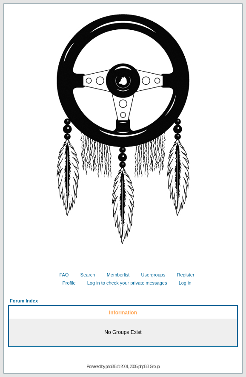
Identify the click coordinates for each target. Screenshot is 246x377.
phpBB (111, 366)
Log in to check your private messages (124, 282)
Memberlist (115, 274)
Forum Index (24, 300)
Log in (182, 282)
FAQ (61, 274)
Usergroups (150, 274)
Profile (65, 282)
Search (84, 274)
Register (183, 274)
